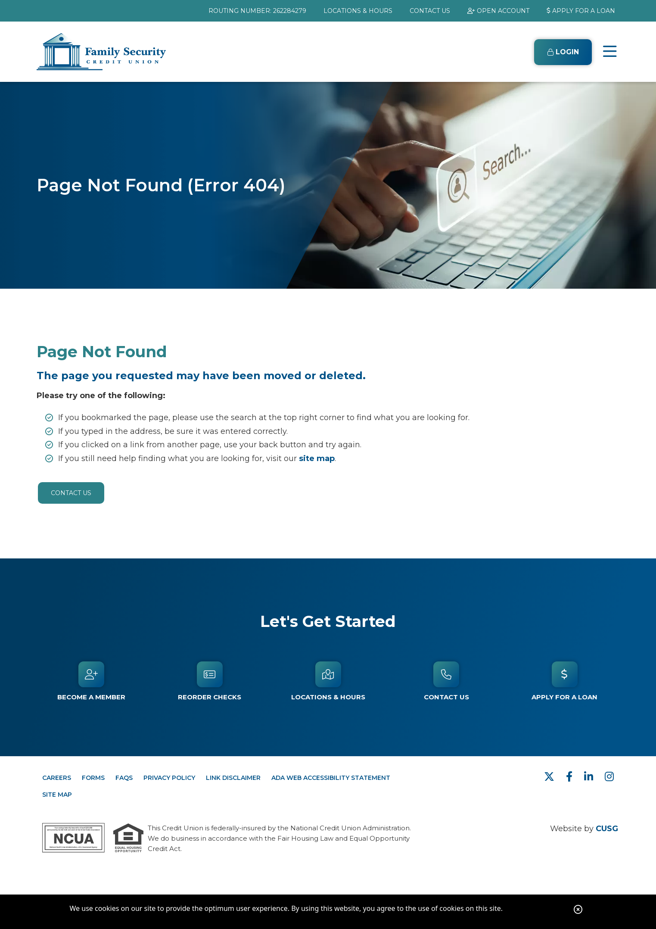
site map (317, 458)
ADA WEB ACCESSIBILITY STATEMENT (330, 778)
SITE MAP (57, 794)
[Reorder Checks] (210, 681)
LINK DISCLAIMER (233, 778)
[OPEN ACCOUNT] (498, 11)
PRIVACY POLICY (169, 778)
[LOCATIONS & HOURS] (358, 11)
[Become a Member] (91, 681)
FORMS (93, 778)
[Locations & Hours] (328, 681)
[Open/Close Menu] (609, 52)
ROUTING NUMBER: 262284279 (257, 11)
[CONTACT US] (429, 11)
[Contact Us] (446, 681)
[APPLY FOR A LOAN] (580, 11)
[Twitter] (550, 776)
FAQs (124, 778)
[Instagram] (609, 776)
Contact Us (71, 493)
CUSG (607, 828)
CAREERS (56, 778)
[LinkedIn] (590, 776)
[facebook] (570, 776)
